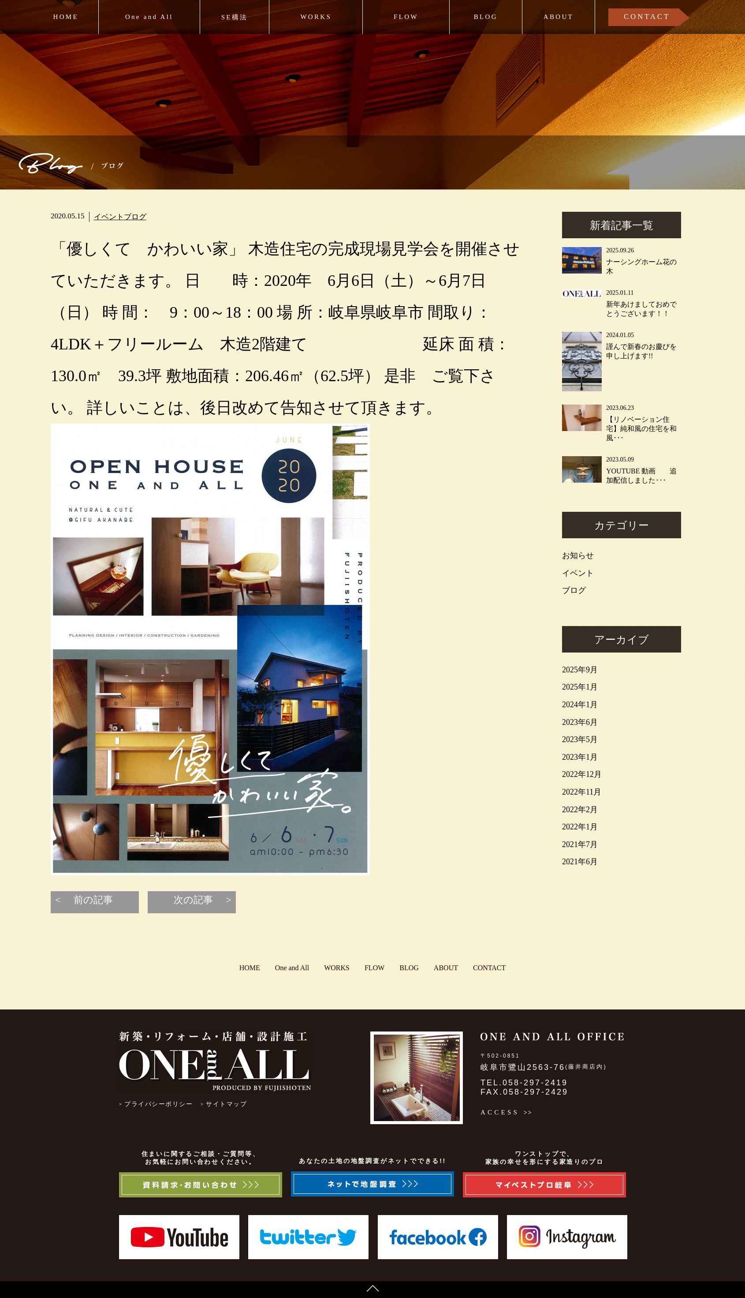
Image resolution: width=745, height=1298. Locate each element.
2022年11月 (581, 792)
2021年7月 (580, 844)
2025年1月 (580, 687)
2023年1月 (580, 757)
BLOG (486, 16)
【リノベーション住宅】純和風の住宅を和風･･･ (641, 429)
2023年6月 (580, 722)
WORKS (316, 16)
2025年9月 (580, 669)
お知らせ (578, 555)
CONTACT (647, 16)
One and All (149, 16)
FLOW (406, 16)
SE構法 (234, 17)
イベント (109, 217)
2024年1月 (580, 704)
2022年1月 (580, 826)
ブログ (135, 217)
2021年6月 (580, 861)
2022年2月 (580, 809)
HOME (65, 16)
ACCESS (500, 1112)
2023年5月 (580, 739)
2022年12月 (582, 774)
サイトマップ (226, 1104)
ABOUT (559, 16)
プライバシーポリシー (158, 1104)
